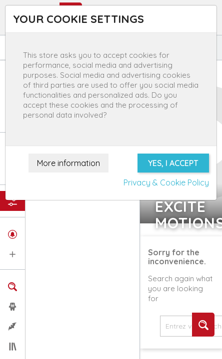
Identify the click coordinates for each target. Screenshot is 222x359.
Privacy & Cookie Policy (166, 182)
